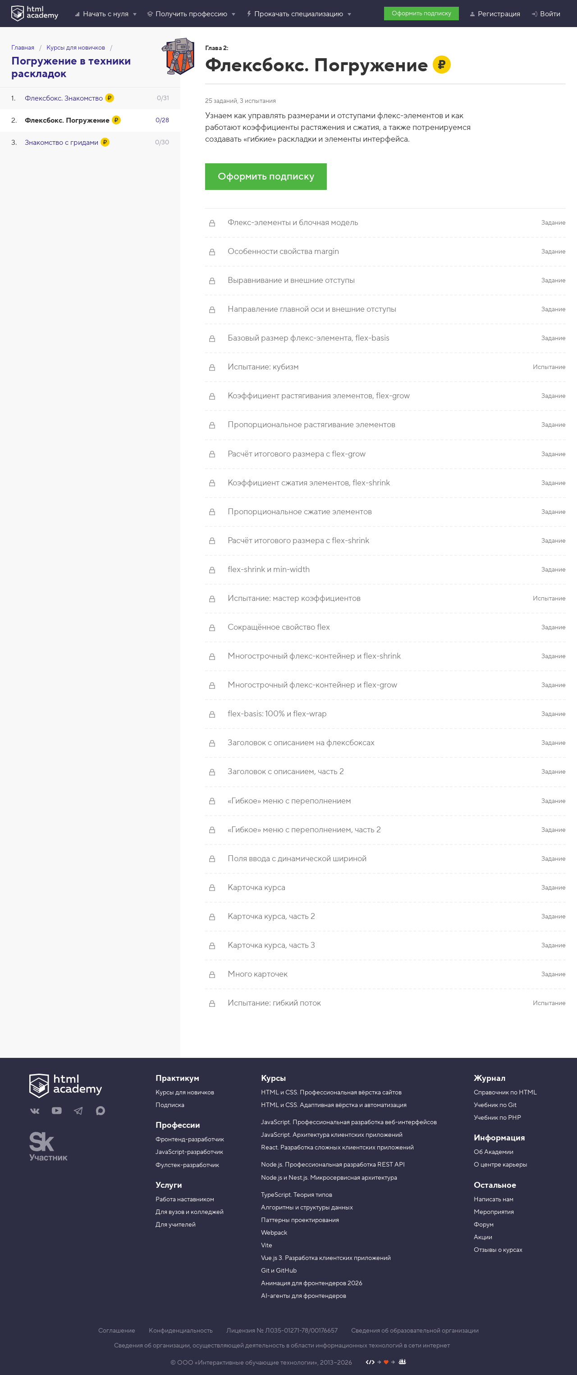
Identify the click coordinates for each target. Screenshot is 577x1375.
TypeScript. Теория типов (296, 1195)
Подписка (170, 1105)
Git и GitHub (279, 1271)
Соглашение (116, 1331)
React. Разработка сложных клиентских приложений (337, 1148)
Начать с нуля (101, 14)
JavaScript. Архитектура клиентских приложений (332, 1135)
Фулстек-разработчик (187, 1165)
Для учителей (176, 1225)
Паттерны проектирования (300, 1220)
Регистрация (494, 14)
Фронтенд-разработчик (190, 1139)
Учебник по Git (495, 1105)
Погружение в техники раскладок (71, 67)
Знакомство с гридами (61, 142)
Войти (545, 14)
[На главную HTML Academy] (85, 1087)
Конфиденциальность (181, 1331)
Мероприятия (494, 1212)
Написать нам (493, 1199)
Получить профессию (187, 14)
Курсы (273, 1078)
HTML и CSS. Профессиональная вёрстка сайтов (331, 1093)
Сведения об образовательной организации (415, 1331)
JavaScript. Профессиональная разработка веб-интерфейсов (349, 1122)
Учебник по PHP (497, 1118)
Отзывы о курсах (498, 1250)
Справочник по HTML (505, 1093)
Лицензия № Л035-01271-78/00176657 (282, 1331)
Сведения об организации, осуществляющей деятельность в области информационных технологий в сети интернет (282, 1346)
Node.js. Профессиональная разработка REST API (333, 1165)
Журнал (489, 1078)
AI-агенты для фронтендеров (303, 1296)
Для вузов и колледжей (190, 1212)
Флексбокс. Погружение (67, 120)
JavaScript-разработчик (189, 1152)
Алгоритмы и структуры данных (307, 1208)
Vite (266, 1245)
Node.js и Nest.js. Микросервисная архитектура (329, 1178)
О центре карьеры (500, 1165)
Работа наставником (185, 1199)
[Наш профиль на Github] (386, 1363)
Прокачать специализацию (294, 14)
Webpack (274, 1233)
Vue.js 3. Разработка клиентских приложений (326, 1258)
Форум (484, 1225)
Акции (483, 1237)
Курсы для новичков (75, 48)
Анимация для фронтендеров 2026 (311, 1283)
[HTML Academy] (34, 13)
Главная (22, 48)
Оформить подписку (421, 13)
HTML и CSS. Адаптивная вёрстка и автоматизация (334, 1105)
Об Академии (493, 1152)
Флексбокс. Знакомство (64, 98)
